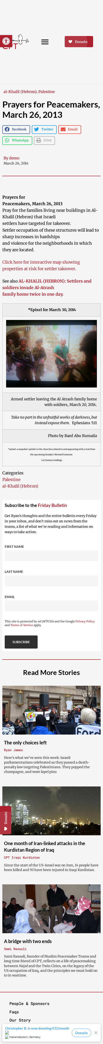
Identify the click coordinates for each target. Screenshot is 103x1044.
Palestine (46, 91)
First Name (14, 547)
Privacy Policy (85, 621)
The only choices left (25, 742)
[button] (6, 41)
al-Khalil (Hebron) (20, 91)
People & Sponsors (29, 1003)
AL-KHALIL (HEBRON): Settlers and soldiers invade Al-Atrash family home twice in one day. (46, 288)
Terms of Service (21, 625)
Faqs (14, 1012)
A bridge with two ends (28, 941)
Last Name (14, 572)
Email (10, 597)
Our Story (20, 1020)
